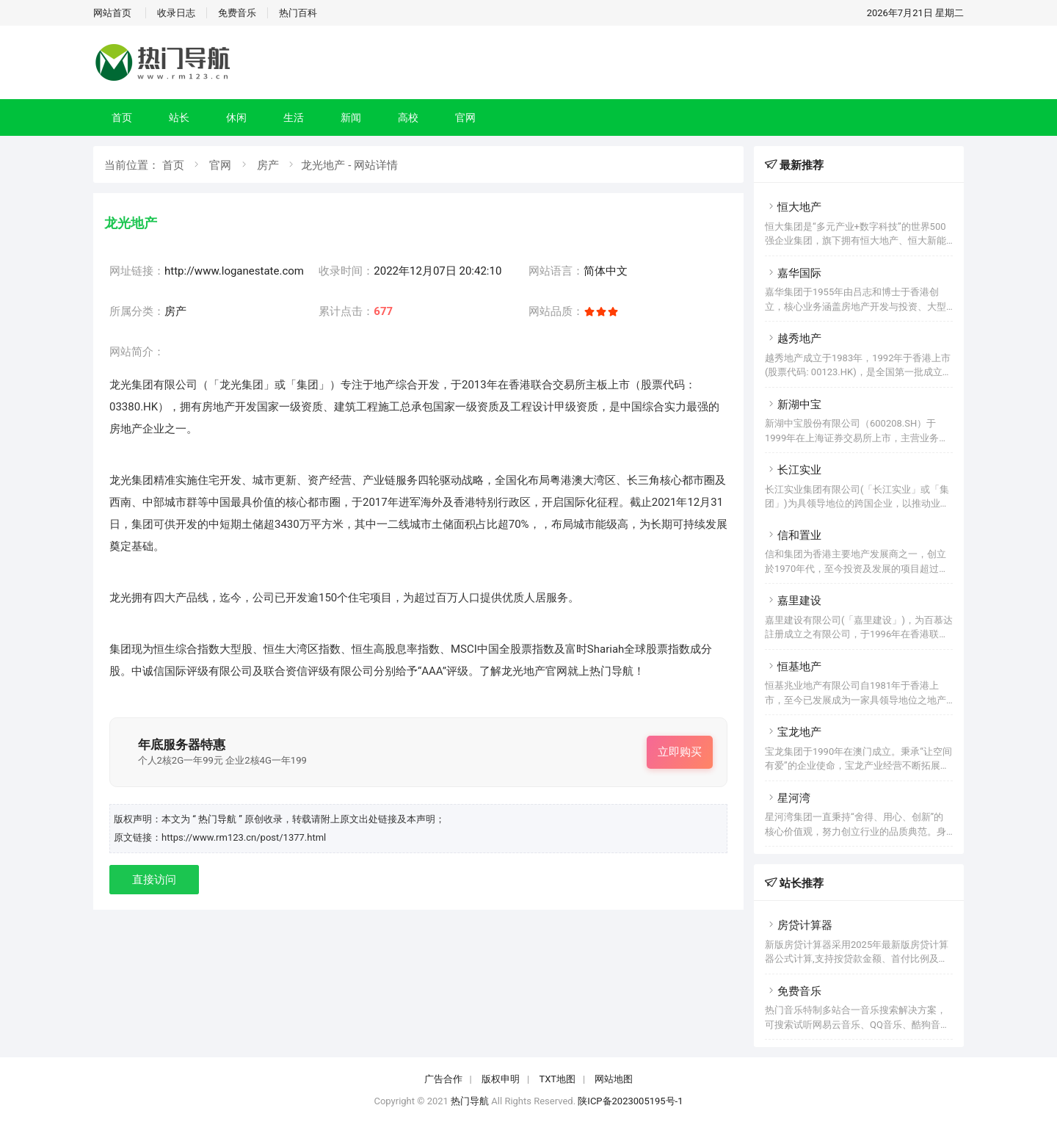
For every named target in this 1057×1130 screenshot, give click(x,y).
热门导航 (470, 1101)
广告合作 (443, 1078)
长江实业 (793, 470)
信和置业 (793, 535)
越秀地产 (793, 338)
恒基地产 (793, 666)
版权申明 (501, 1078)
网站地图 (614, 1078)
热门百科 (298, 12)
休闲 (236, 117)
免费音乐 (237, 12)
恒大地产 (793, 207)
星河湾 (787, 798)
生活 (293, 117)
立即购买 (680, 751)
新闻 (351, 117)
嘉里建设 (793, 600)
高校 (408, 117)
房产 (268, 165)
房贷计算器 (798, 925)
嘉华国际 (793, 273)
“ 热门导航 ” (218, 819)
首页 (122, 117)
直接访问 (154, 879)
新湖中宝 (793, 404)
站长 (179, 117)
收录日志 (176, 12)
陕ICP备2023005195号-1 (630, 1101)
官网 (465, 117)
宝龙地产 (793, 732)
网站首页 (112, 12)
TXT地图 (557, 1078)
